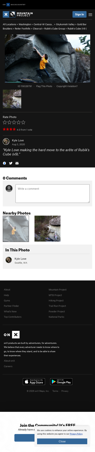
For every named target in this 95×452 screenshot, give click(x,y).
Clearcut (37, 28)
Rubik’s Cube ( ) (77, 28)
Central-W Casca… (43, 24)
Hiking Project (56, 300)
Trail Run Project (57, 305)
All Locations (9, 24)
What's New (10, 311)
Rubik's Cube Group (54, 28)
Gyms (7, 300)
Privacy (64, 391)
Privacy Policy (76, 434)
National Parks (56, 316)
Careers (8, 366)
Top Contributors (12, 316)
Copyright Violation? (66, 86)
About (7, 289)
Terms (55, 391)
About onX (9, 360)
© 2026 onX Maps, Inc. (38, 391)
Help (6, 295)
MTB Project (55, 295)
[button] (4, 163)
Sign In (79, 14)
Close (62, 441)
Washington (25, 24)
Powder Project (57, 311)
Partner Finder (11, 305)
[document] (62, 436)
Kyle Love (18, 140)
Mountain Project (57, 289)
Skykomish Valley (65, 24)
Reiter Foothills (22, 28)
